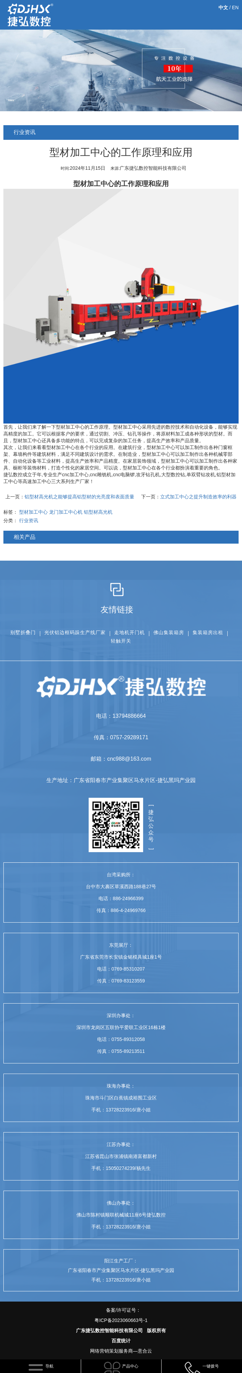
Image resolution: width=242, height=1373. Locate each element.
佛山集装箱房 (168, 632)
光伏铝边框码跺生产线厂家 (75, 632)
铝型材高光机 (98, 512)
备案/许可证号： (121, 1316)
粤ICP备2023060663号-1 (121, 1320)
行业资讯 (28, 520)
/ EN (228, 7)
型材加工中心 (93, 183)
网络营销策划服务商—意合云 (121, 1351)
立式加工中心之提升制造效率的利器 (198, 496)
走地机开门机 (129, 632)
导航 (49, 1366)
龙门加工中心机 (65, 512)
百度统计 (121, 1340)
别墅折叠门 (23, 632)
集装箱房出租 (208, 632)
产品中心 (130, 1366)
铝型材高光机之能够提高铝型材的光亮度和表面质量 (79, 496)
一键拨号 (210, 1366)
